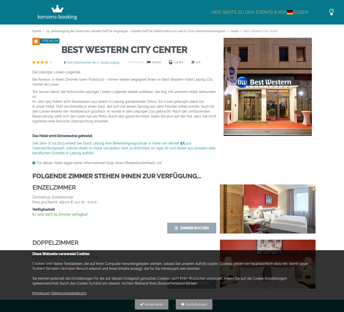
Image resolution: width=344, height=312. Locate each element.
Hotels (234, 31)
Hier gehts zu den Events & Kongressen (259, 12)
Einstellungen (194, 304)
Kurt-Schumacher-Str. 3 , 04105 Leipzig (93, 62)
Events (36, 31)
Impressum (41, 293)
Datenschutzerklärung (69, 293)
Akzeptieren (151, 304)
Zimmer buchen (192, 228)
